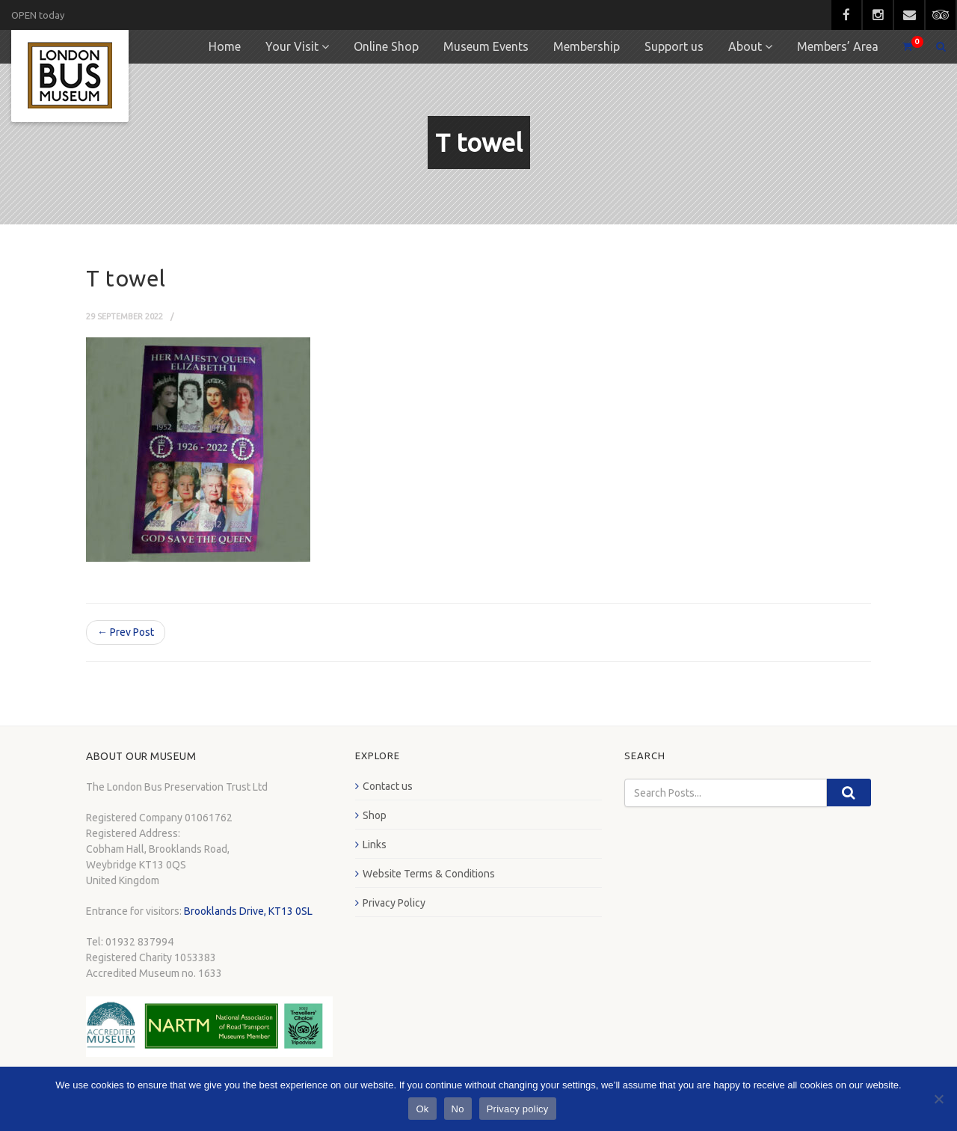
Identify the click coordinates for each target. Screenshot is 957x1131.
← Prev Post (125, 632)
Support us (674, 46)
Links (375, 844)
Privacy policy (518, 1109)
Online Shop (386, 46)
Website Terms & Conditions (429, 874)
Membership (586, 46)
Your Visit (292, 46)
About (745, 46)
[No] (938, 1098)
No (458, 1109)
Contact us (388, 786)
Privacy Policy (394, 903)
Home (225, 46)
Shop (375, 815)
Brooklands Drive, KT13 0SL (248, 911)
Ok (422, 1109)
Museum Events (486, 46)
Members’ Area (837, 46)
